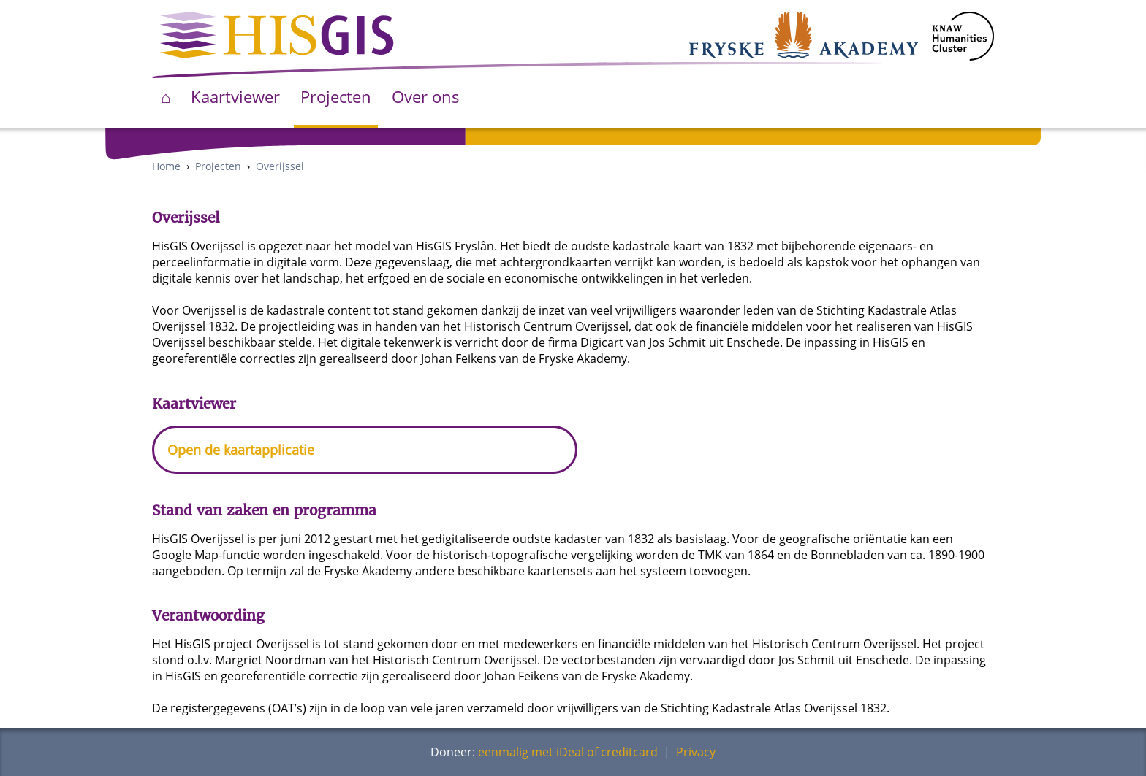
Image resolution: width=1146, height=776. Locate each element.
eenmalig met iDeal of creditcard (568, 752)
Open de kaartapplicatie (240, 449)
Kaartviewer (235, 96)
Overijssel (280, 166)
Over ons (426, 96)
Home (166, 166)
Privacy (696, 752)
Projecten (335, 96)
